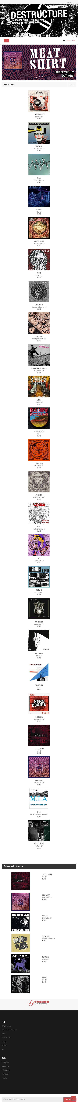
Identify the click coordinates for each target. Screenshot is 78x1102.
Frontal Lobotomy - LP (39, 529)
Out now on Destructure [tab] (13, 866)
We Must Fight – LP (39, 180)
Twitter (4, 1078)
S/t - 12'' (44, 980)
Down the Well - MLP (39, 497)
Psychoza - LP (39, 275)
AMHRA (39, 400)
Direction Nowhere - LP (48, 938)
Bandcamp (6, 1070)
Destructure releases (9, 1030)
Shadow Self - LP (39, 624)
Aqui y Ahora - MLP (39, 465)
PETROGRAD (39, 653)
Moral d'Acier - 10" (39, 719)
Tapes (4, 1041)
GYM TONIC (39, 336)
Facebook (5, 1066)
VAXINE (39, 526)
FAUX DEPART (39, 685)
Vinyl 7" (4, 1034)
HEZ (39, 558)
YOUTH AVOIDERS (39, 114)
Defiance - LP (39, 117)
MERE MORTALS (39, 843)
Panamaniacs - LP (39, 560)
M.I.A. (39, 178)
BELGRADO (39, 146)
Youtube (5, 1074)
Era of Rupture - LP (39, 243)
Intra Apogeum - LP (39, 148)
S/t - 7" (39, 687)
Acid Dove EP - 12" (39, 782)
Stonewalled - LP (47, 918)
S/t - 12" (39, 751)
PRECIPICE (39, 495)
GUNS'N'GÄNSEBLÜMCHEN (39, 368)
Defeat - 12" (39, 846)
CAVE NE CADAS (39, 241)
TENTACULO (39, 304)
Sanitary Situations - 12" (39, 338)
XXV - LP (39, 212)
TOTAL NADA (39, 463)
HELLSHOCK (39, 209)
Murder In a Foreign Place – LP (39, 814)
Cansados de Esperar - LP (39, 307)
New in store (6, 1026)
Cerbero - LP (45, 959)
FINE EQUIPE (39, 717)
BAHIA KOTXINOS (39, 431)
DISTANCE (39, 590)
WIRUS (39, 273)
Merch (4, 1045)
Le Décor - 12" (39, 592)
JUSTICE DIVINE (39, 748)
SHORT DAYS (46, 936)
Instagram (5, 1062)
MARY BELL (45, 957)
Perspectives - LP (39, 370)
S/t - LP (39, 434)
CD (3, 1049)
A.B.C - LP (39, 656)
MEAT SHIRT (39, 780)
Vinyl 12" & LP (6, 1038)
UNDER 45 (45, 915)
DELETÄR (45, 977)
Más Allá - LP (39, 402)
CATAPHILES (39, 622)
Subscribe (70, 1099)
